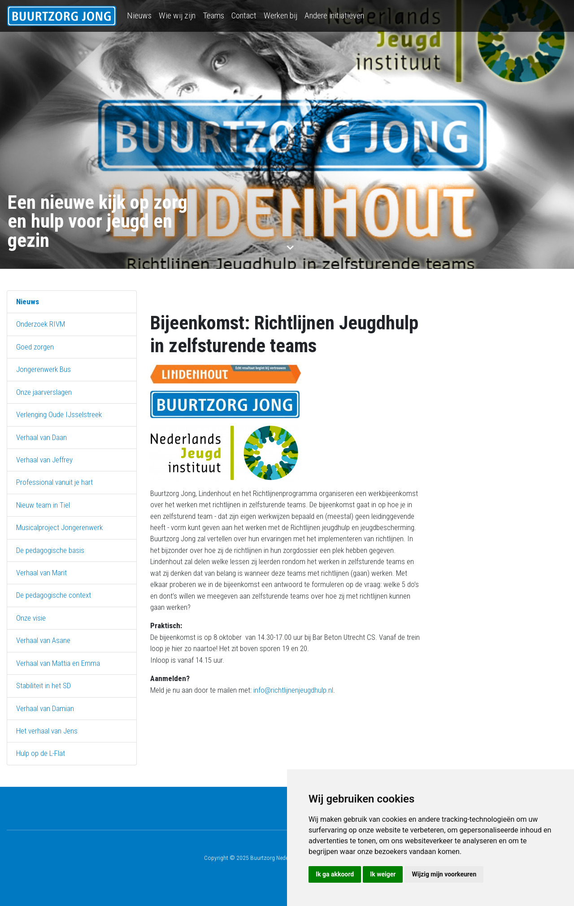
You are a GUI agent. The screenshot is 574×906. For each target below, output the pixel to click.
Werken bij (280, 15)
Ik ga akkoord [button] (335, 874)
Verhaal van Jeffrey (44, 459)
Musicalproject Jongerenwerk (59, 527)
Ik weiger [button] (383, 874)
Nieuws (139, 15)
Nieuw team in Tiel (43, 504)
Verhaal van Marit (41, 572)
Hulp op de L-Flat (40, 753)
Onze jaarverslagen (44, 392)
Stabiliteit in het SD (43, 685)
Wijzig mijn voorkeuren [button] (444, 874)
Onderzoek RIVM (40, 323)
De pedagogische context (53, 595)
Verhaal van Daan (41, 437)
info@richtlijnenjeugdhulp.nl (293, 690)
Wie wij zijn (177, 15)
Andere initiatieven (334, 15)
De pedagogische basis (50, 550)
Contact (244, 15)
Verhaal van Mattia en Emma (58, 663)
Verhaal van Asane (43, 640)
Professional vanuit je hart (54, 482)
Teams (213, 15)
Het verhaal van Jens (47, 730)
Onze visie (31, 617)
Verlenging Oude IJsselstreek (59, 414)
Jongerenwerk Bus (43, 369)
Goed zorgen (35, 346)
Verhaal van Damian (45, 708)
